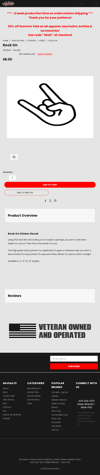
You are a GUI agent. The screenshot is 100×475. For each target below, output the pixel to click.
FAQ (4, 411)
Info (5, 403)
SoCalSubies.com (60, 415)
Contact (7, 407)
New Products (34, 388)
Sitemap (6, 418)
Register (17, 415)
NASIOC (55, 407)
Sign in (6, 415)
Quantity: (8, 172)
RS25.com (56, 418)
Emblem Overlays (59, 400)
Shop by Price (33, 400)
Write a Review (45, 54)
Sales (29, 403)
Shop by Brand (33, 396)
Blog (5, 392)
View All (55, 430)
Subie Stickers (58, 403)
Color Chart (9, 396)
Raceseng (56, 422)
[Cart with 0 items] (90, 3)
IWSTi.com (56, 411)
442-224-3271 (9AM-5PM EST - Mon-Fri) (86, 404)
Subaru (55, 396)
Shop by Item (32, 392)
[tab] (50, 216)
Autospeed (56, 426)
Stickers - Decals (60, 392)
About (6, 388)
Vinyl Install (8, 400)
